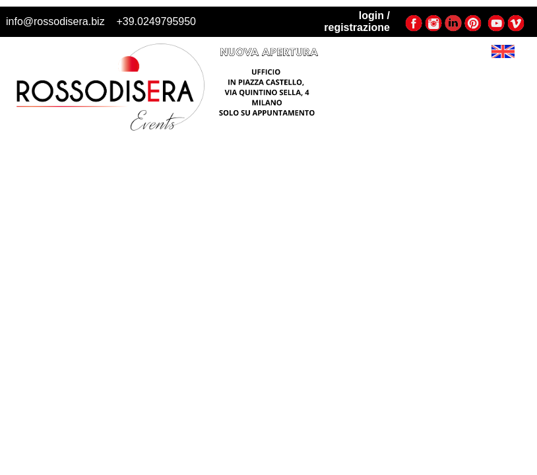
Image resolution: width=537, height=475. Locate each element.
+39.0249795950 (156, 21)
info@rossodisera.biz (55, 21)
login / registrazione (357, 21)
